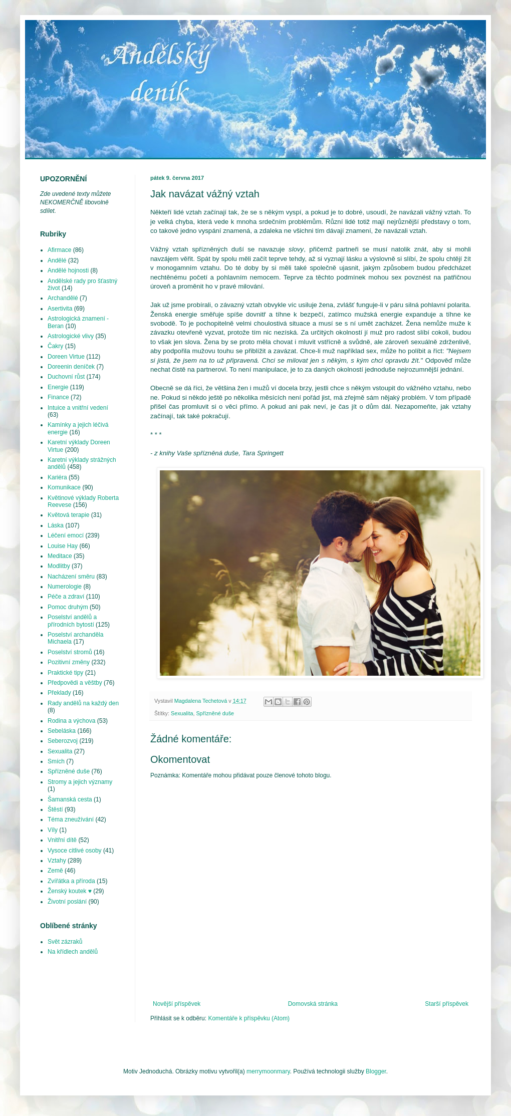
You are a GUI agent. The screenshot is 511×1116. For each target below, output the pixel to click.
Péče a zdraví (66, 596)
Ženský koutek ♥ (70, 891)
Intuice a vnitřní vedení (78, 407)
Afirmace (59, 249)
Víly (53, 829)
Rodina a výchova (71, 720)
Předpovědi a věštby (75, 682)
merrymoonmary (268, 1071)
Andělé (57, 260)
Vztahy (57, 860)
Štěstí (55, 809)
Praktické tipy (65, 672)
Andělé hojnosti (68, 270)
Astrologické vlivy (71, 336)
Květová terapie (68, 514)
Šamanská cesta (70, 799)
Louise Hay (63, 545)
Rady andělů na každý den (83, 703)
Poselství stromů (70, 652)
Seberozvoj (63, 740)
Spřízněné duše (215, 713)
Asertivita (60, 308)
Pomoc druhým (68, 607)
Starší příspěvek (446, 1003)
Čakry (55, 346)
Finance (58, 397)
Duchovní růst (66, 376)
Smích (56, 761)
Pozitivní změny (69, 662)
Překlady (59, 692)
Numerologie (65, 586)
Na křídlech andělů (73, 951)
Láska (56, 525)
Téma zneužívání (71, 819)
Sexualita (182, 713)
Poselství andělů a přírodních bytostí (72, 621)
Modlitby (59, 566)
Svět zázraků (65, 941)
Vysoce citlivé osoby (75, 850)
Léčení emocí (66, 535)
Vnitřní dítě (62, 840)
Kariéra (57, 477)
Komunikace (64, 487)
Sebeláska (62, 730)
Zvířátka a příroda (71, 881)
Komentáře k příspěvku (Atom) (249, 1018)
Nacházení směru (71, 576)
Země (55, 870)
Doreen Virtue (66, 356)
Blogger (376, 1071)
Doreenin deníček (71, 366)
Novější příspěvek (176, 1003)
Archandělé (63, 298)
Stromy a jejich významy (80, 781)
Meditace (60, 556)
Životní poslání (67, 901)
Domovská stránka (313, 1003)
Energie (58, 387)
